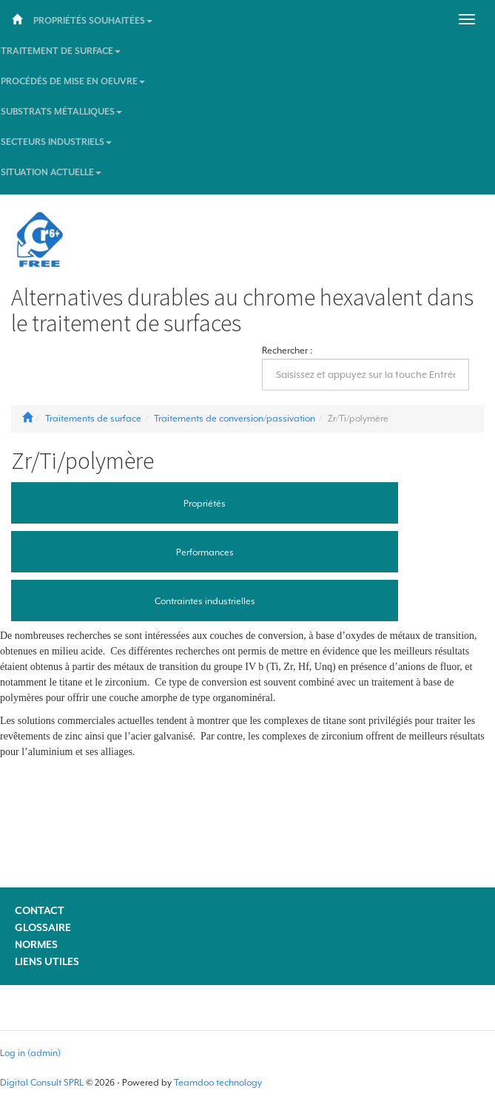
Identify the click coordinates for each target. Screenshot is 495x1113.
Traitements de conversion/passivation (234, 418)
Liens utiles (47, 961)
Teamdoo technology (218, 1083)
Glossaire (43, 927)
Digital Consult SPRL (42, 1083)
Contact (39, 910)
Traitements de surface (93, 418)
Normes (36, 944)
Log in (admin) (30, 1053)
